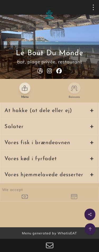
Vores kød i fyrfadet (30, 159)
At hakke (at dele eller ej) (38, 110)
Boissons (74, 97)
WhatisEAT (67, 233)
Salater (14, 126)
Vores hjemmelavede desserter (43, 175)
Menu (25, 97)
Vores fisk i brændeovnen (37, 142)
